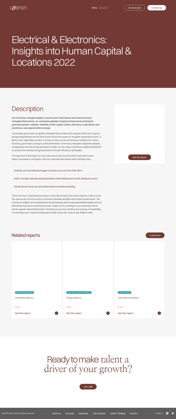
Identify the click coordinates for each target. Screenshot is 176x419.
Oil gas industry (73, 297)
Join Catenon (99, 413)
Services (69, 413)
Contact (134, 413)
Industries (83, 413)
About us (56, 413)
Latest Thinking (117, 413)
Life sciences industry (128, 297)
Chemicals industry (24, 297)
